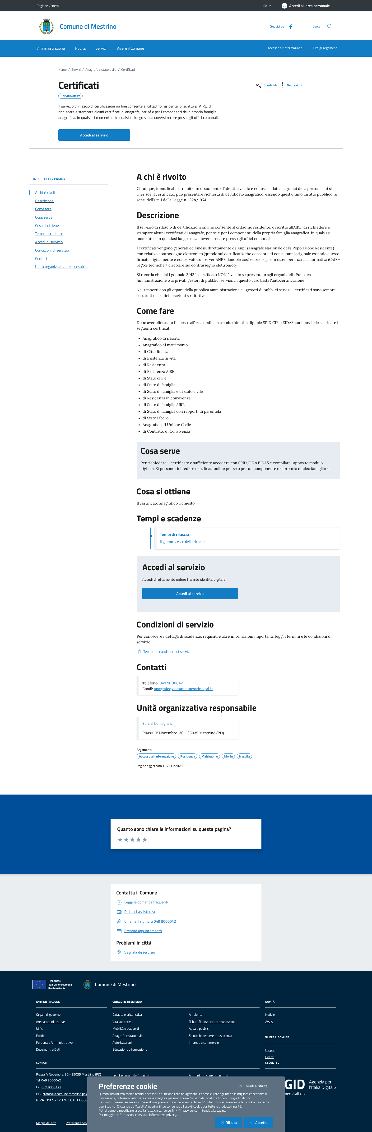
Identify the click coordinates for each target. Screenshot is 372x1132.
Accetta (261, 1122)
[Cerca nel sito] (329, 26)
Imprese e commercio (204, 1042)
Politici (40, 1035)
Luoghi (269, 1050)
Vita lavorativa (122, 1021)
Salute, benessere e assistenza (210, 1035)
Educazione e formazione (129, 1049)
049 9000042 (171, 683)
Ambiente (195, 1014)
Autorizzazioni (122, 1042)
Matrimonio (209, 756)
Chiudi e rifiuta (255, 1086)
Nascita (244, 756)
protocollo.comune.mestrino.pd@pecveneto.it (74, 1093)
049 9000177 (51, 1087)
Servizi (76, 69)
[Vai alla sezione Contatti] (68, 258)
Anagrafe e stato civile (100, 69)
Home (62, 69)
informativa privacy (162, 1114)
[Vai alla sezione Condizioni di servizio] (68, 250)
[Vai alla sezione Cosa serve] (68, 217)
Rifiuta (231, 1122)
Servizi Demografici (157, 723)
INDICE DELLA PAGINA (68, 178)
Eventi (269, 1057)
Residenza (187, 756)
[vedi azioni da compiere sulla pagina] (290, 85)
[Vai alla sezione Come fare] (68, 209)
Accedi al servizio (190, 593)
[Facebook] (288, 26)
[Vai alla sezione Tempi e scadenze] (68, 233)
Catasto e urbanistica (127, 1014)
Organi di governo (48, 1014)
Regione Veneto (48, 5)
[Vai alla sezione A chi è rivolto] (68, 192)
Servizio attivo (70, 95)
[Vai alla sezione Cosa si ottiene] (68, 225)
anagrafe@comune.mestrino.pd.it (183, 688)
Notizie (270, 1014)
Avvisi (269, 1021)
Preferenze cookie (78, 1123)
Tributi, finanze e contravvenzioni (212, 1021)
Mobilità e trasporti (125, 1028)
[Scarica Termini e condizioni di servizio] (164, 652)
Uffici (39, 1028)
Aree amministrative (50, 1021)
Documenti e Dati (48, 1049)
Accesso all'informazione (285, 47)
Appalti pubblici (199, 1028)
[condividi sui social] (266, 85)
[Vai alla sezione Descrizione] (68, 201)
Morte (228, 756)
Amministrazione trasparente (209, 1075)
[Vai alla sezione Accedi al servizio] (68, 242)
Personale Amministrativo (54, 1042)
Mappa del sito (46, 1123)
